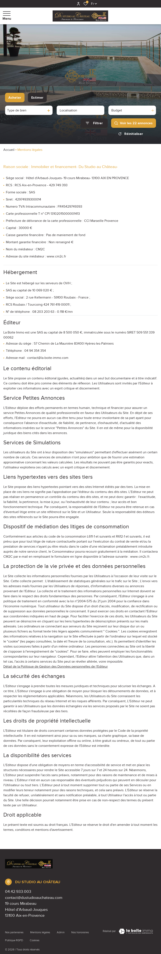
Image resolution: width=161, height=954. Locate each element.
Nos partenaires (14, 930)
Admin (61, 930)
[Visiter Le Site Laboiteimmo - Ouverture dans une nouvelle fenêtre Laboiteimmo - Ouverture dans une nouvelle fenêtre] (136, 931)
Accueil (8, 150)
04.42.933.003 (18, 891)
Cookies (34, 934)
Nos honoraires (80, 930)
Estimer (37, 98)
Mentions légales (40, 930)
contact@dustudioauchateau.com (33, 897)
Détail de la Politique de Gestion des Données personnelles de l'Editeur (55, 666)
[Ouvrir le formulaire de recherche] (94, 123)
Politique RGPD (14, 934)
